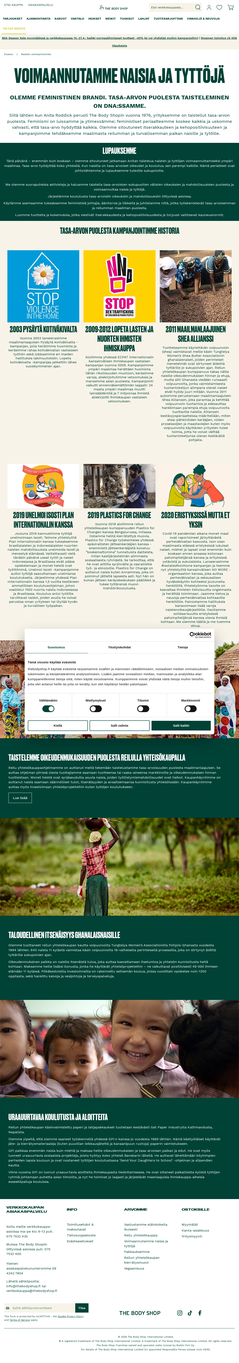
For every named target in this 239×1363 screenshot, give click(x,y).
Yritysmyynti (192, 1236)
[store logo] (107, 7)
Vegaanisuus (134, 1268)
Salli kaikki (181, 725)
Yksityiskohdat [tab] (119, 647)
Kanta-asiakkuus (195, 1230)
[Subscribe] (82, 1308)
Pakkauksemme (137, 1252)
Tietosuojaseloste (81, 1235)
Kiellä (58, 725)
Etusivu (8, 54)
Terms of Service (19, 1319)
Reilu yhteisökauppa (140, 1235)
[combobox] (175, 7)
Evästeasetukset (80, 1241)
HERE (206, 1349)
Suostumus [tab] (56, 647)
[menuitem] (12, 19)
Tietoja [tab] (183, 647)
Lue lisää (20, 798)
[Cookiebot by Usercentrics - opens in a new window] (192, 635)
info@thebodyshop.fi (23, 1286)
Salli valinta (119, 725)
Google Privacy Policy (70, 1316)
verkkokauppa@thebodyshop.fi (31, 1291)
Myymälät (190, 1224)
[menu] (119, 24)
